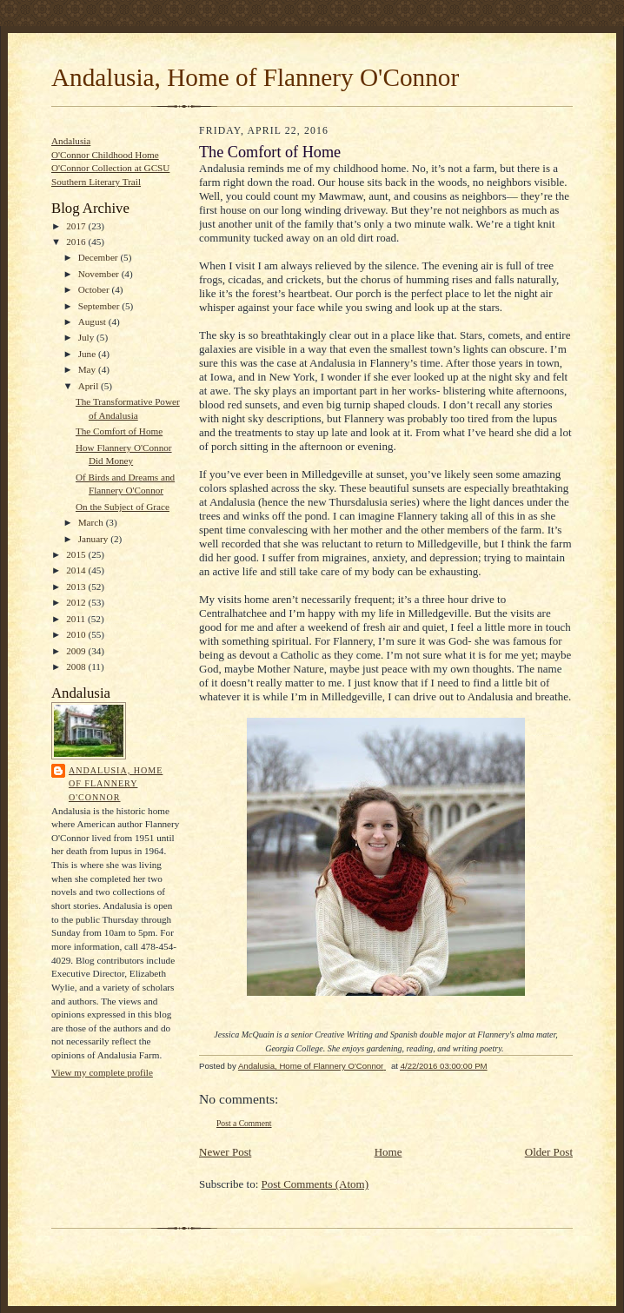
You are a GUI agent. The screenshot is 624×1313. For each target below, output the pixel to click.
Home (388, 1151)
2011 (77, 618)
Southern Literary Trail (96, 181)
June (88, 353)
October (95, 289)
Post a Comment (244, 1123)
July (87, 337)
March (92, 522)
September (100, 306)
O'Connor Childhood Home (105, 154)
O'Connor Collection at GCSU (110, 167)
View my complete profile (102, 1072)
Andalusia (70, 141)
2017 (77, 226)
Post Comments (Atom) (315, 1183)
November (100, 274)
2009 (77, 651)
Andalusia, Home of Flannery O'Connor (255, 77)
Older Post (549, 1151)
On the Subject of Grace (122, 506)
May (88, 369)
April (89, 386)
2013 (77, 586)
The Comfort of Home (119, 431)
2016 (77, 241)
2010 (77, 634)
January (94, 539)
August (93, 321)
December (99, 257)
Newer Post (225, 1151)
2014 (77, 570)
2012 (77, 602)
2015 (77, 554)
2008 (77, 666)
